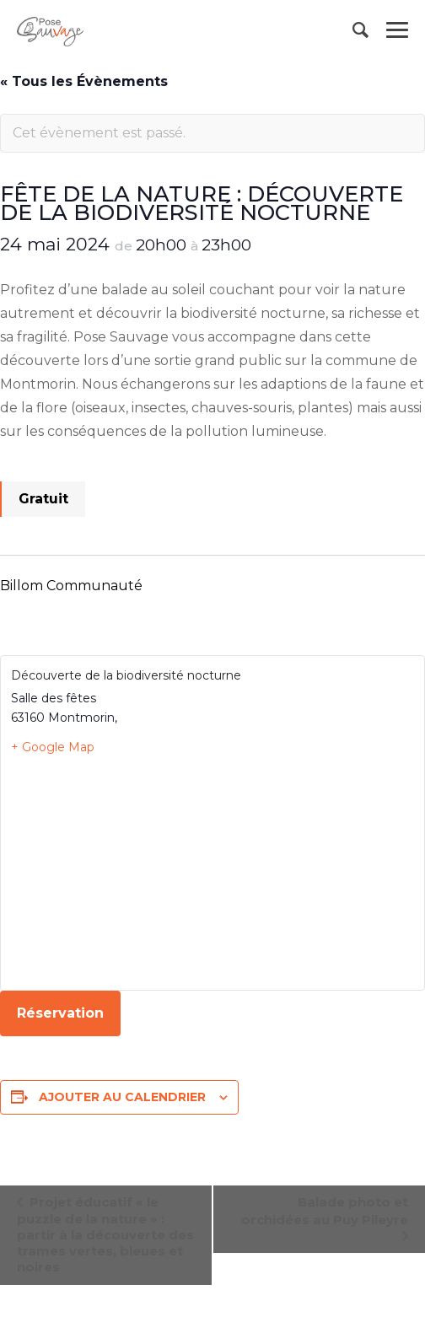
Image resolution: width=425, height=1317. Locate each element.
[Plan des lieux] (212, 872)
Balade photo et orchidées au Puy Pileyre (324, 1211)
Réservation (60, 1013)
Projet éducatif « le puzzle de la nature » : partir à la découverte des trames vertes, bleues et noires (105, 1234)
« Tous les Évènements (84, 81)
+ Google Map (52, 747)
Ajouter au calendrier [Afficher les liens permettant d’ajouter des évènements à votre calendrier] (122, 1097)
